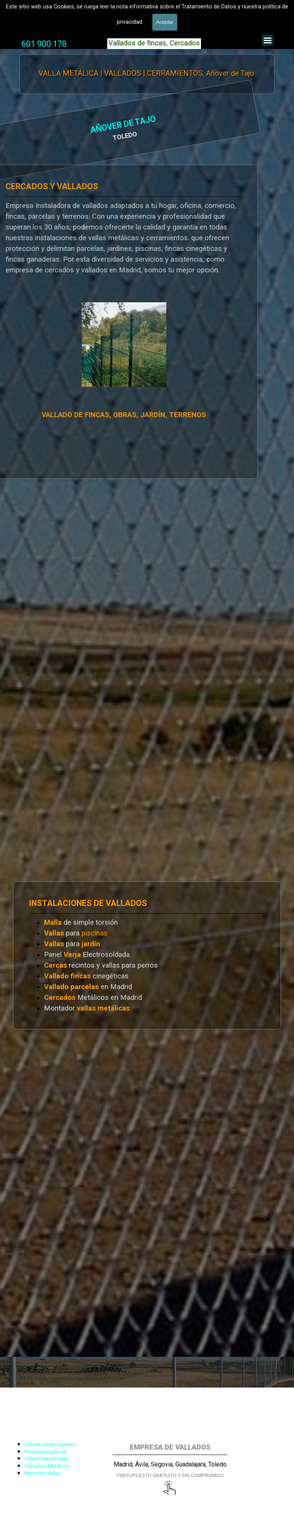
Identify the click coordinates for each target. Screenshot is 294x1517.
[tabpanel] (44, 44)
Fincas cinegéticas (45, 1452)
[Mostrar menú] (267, 40)
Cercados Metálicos (47, 1466)
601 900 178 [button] (44, 44)
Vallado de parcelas (46, 1458)
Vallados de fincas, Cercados (154, 43)
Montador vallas (42, 1473)
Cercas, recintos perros (50, 1444)
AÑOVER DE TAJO (49, 125)
